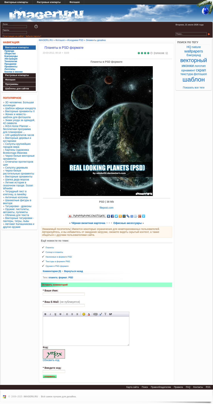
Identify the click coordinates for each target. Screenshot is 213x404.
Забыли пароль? (33, 36)
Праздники (10, 64)
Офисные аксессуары (127, 223)
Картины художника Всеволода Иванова (16, 151)
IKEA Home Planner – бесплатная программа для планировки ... (17, 129)
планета (53, 277)
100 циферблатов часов (19, 134)
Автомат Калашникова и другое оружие (18, 225)
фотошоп (200, 74)
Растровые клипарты (49, 2)
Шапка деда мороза (17, 179)
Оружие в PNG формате (57, 266)
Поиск (145, 387)
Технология (10, 61)
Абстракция (10, 58)
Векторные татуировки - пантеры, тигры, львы (18, 219)
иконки (188, 65)
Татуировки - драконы (18, 206)
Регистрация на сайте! (13, 36)
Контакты (198, 387)
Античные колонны (16, 197)
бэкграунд (194, 55)
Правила (178, 387)
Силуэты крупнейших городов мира (17, 145)
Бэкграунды (11, 56)
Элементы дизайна (96, 40)
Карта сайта (132, 387)
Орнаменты (10, 66)
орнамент (188, 70)
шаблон (193, 79)
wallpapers (193, 51)
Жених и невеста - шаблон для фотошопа (17, 116)
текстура (186, 74)
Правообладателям (161, 387)
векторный (193, 60)
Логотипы (9, 69)
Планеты (50, 247)
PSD (70, 277)
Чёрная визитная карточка (88, 223)
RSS (208, 387)
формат (63, 277)
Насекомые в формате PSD (59, 257)
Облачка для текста (17, 215)
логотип (200, 66)
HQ (189, 47)
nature (196, 47)
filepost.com (107, 207)
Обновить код (51, 360)
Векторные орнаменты (18, 176)
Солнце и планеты (54, 252)
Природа (9, 51)
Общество (10, 53)
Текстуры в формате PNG (58, 261)
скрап (201, 70)
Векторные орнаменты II (20, 111)
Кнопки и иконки (13, 71)
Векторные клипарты (16, 2)
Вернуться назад (73, 271)
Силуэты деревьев (16, 167)
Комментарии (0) (52, 271)
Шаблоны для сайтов (17, 88)
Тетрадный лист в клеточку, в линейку (14, 193)
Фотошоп (74, 2)
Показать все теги (193, 87)
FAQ (188, 387)
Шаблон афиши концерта (20, 108)
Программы (11, 84)
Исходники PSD (75, 40)
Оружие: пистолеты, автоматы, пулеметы (16, 211)
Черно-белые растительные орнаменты (18, 172)
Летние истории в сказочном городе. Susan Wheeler (18, 185)
